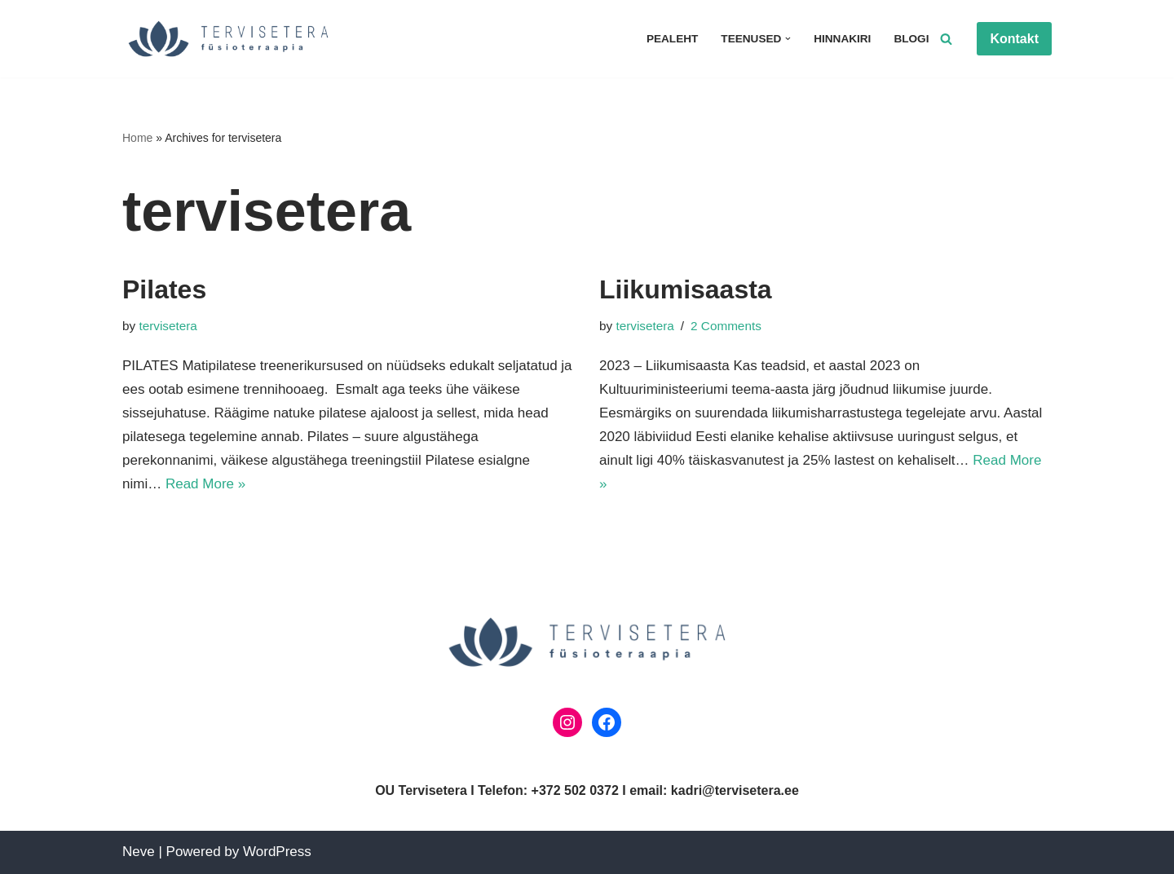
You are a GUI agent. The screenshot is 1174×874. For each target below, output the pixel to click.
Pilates (164, 289)
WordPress (277, 851)
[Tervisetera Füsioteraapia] (232, 39)
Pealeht (672, 39)
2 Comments (726, 326)
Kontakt (1014, 39)
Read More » (205, 484)
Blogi (911, 39)
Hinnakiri (842, 39)
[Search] (946, 39)
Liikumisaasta (685, 289)
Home (137, 137)
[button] (788, 39)
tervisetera (167, 326)
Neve (138, 851)
